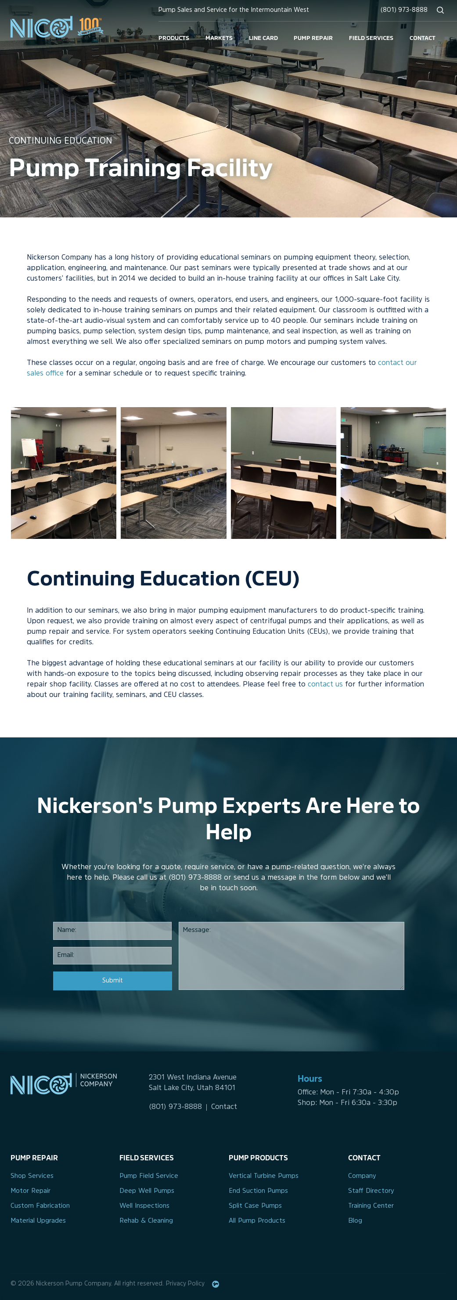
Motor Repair (30, 1191)
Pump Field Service (148, 1176)
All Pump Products (257, 1221)
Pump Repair (313, 37)
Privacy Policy (185, 1284)
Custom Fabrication (40, 1206)
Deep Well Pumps (146, 1191)
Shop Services (32, 1176)
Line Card (263, 37)
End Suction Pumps (258, 1191)
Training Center (371, 1206)
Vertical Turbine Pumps (264, 1176)
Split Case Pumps (255, 1206)
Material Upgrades (38, 1221)
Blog (355, 1221)
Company (362, 1176)
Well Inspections (144, 1206)
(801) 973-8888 (404, 10)
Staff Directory (371, 1191)
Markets (219, 37)
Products (173, 37)
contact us (325, 684)
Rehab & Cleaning (146, 1221)
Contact (422, 37)
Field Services (371, 37)
